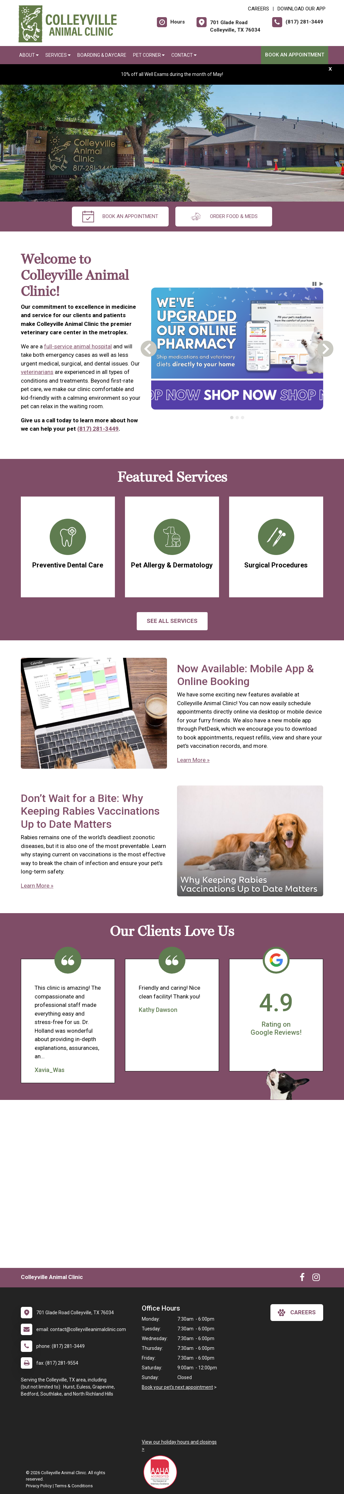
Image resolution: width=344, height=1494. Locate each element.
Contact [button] (184, 55)
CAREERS (258, 9)
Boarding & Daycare (101, 55)
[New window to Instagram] (316, 1278)
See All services (172, 620)
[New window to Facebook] (302, 1278)
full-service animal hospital (78, 346)
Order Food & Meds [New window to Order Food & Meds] (224, 216)
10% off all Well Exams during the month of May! (172, 74)
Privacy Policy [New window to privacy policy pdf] (39, 1485)
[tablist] (237, 418)
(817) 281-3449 (98, 428)
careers (297, 1312)
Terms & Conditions (74, 1485)
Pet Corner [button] (149, 55)
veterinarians (37, 372)
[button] (314, 284)
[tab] (231, 418)
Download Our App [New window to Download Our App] (301, 9)
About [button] (29, 55)
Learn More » (193, 760)
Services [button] (58, 55)
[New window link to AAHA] (161, 1472)
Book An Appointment (294, 55)
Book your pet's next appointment (177, 1387)
